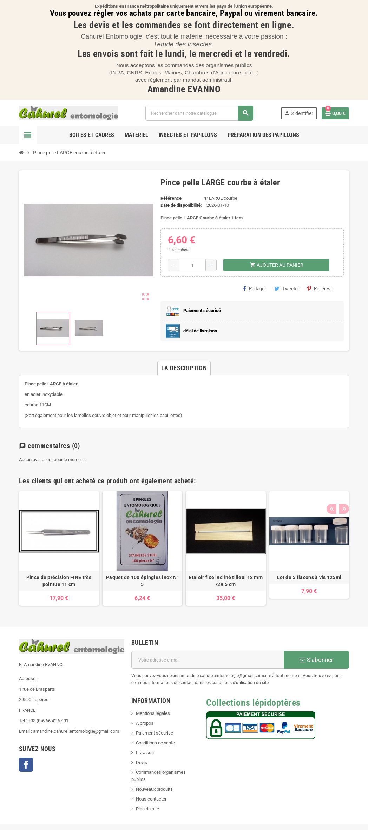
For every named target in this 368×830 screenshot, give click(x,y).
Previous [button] (331, 479)
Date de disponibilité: (181, 205)
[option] (59, 548)
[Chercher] (199, 113)
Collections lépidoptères (253, 702)
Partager (254, 288)
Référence (171, 198)
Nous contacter (151, 799)
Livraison (145, 752)
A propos (144, 723)
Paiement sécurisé (154, 733)
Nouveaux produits (154, 789)
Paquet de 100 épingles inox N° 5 (142, 581)
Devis (141, 762)
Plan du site (147, 808)
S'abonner (316, 659)
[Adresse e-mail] (207, 660)
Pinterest (319, 288)
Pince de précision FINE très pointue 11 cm (59, 581)
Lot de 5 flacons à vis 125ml (309, 577)
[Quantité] (192, 265)
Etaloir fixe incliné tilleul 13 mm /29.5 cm (226, 581)
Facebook (26, 765)
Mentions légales (153, 713)
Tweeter (286, 288)
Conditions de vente (155, 742)
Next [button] (342, 479)
